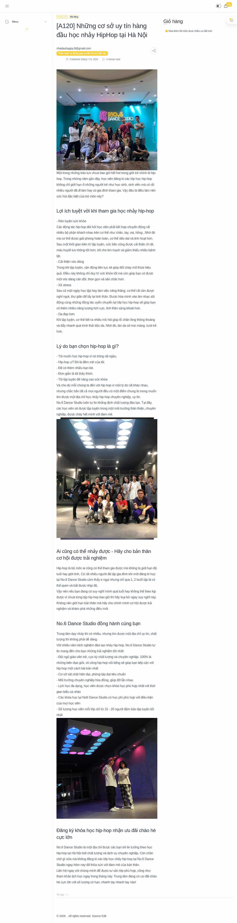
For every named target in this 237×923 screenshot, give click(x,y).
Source (96, 916)
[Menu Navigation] (7, 6)
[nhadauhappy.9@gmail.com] (73, 48)
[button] (218, 6)
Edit (104, 916)
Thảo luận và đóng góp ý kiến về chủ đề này (82, 53)
